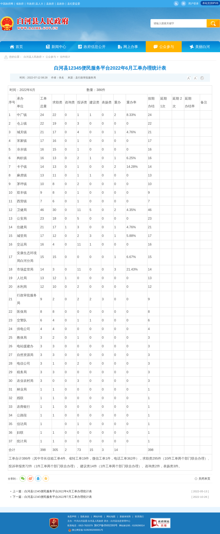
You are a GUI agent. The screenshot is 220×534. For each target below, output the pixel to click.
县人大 (39, 3)
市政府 (30, 3)
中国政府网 (6, 3)
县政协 (60, 3)
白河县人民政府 (33, 56)
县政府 (50, 3)
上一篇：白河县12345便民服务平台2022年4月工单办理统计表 (52, 491)
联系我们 (139, 516)
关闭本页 (204, 478)
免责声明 (71, 516)
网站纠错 (98, 516)
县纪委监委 (73, 3)
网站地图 (111, 516)
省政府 (20, 3)
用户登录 (193, 3)
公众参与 (51, 56)
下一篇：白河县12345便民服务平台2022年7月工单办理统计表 (52, 496)
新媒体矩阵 (125, 516)
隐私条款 (84, 516)
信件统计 (65, 56)
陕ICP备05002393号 (106, 525)
